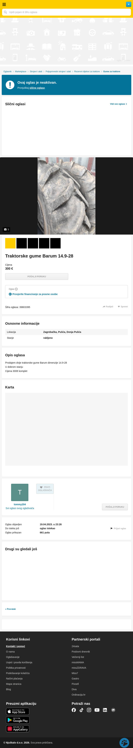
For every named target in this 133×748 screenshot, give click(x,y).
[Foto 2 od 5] (21, 243)
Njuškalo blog (113, 710)
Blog (8, 689)
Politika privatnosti (16, 667)
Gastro (75, 678)
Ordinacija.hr (78, 694)
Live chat (124, 743)
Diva (74, 689)
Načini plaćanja (14, 678)
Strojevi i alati (36, 71)
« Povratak (10, 609)
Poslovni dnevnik (81, 651)
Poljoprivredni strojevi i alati (58, 71)
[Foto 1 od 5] (10, 243)
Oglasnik (7, 71)
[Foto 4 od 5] (44, 243)
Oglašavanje (13, 657)
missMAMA (78, 662)
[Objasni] (16, 289)
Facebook (74, 710)
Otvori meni (4, 4)
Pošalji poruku (37, 276)
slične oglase (37, 87)
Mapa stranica (13, 684)
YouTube (97, 710)
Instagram (89, 710)
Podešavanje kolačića (17, 673)
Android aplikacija (17, 720)
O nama (10, 651)
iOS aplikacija (17, 711)
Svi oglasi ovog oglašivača (20, 508)
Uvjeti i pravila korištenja (19, 662)
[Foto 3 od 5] (33, 243)
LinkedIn (105, 710)
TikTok (81, 710)
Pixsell (75, 684)
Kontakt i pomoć (15, 646)
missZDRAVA (79, 667)
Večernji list (78, 657)
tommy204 (20, 504)
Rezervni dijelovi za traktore (87, 71)
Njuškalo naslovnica (66, 4)
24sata (75, 646)
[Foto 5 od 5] (55, 243)
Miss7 (75, 673)
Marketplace (20, 71)
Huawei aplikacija (17, 728)
